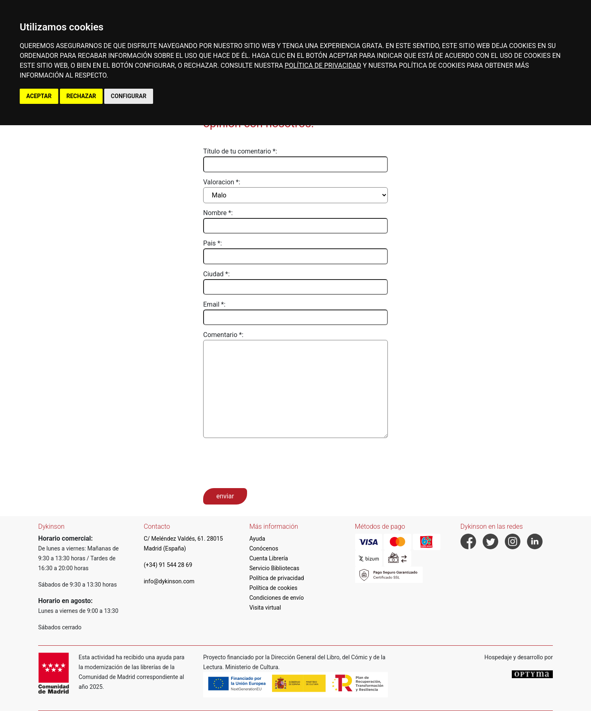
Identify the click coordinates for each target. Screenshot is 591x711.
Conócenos (263, 548)
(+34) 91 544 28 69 (168, 565)
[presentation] (265, 462)
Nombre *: (218, 213)
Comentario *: (223, 335)
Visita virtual (265, 607)
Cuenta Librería (268, 558)
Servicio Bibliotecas (274, 568)
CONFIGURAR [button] (129, 96)
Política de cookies (273, 588)
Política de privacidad (276, 578)
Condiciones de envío (276, 597)
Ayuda (257, 538)
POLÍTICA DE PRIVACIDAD (323, 65)
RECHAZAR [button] (81, 96)
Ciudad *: (216, 274)
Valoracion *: (221, 182)
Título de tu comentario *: (240, 151)
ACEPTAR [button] (39, 96)
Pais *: (212, 243)
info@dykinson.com (169, 581)
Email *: (214, 304)
